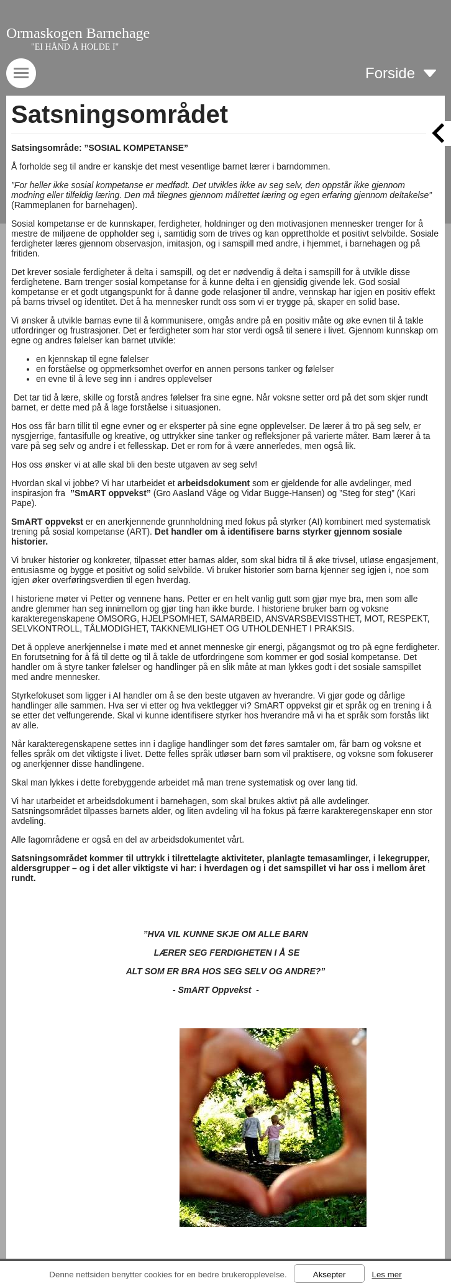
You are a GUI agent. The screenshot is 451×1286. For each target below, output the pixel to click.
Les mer (386, 1274)
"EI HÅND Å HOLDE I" (75, 47)
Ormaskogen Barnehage (78, 33)
